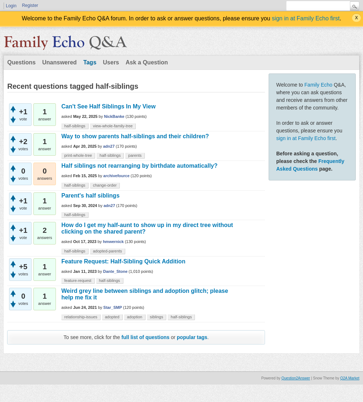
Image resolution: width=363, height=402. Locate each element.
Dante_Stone (115, 271)
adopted (112, 317)
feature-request (77, 280)
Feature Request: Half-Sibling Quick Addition (123, 261)
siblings (156, 317)
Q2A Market (349, 378)
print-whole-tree (78, 155)
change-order (105, 185)
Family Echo (319, 85)
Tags (89, 62)
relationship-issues (80, 317)
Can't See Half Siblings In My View (108, 106)
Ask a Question (147, 62)
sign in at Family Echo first (306, 18)
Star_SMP (112, 307)
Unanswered (59, 62)
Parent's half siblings (90, 195)
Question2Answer (295, 378)
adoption (134, 317)
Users (111, 62)
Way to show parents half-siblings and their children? (135, 136)
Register (30, 5)
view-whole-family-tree (112, 126)
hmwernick (113, 241)
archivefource (116, 176)
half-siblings (74, 126)
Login (11, 5)
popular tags (192, 337)
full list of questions (146, 337)
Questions (21, 62)
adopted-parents (107, 251)
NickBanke (114, 116)
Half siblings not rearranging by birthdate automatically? (139, 166)
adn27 (109, 146)
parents (135, 155)
